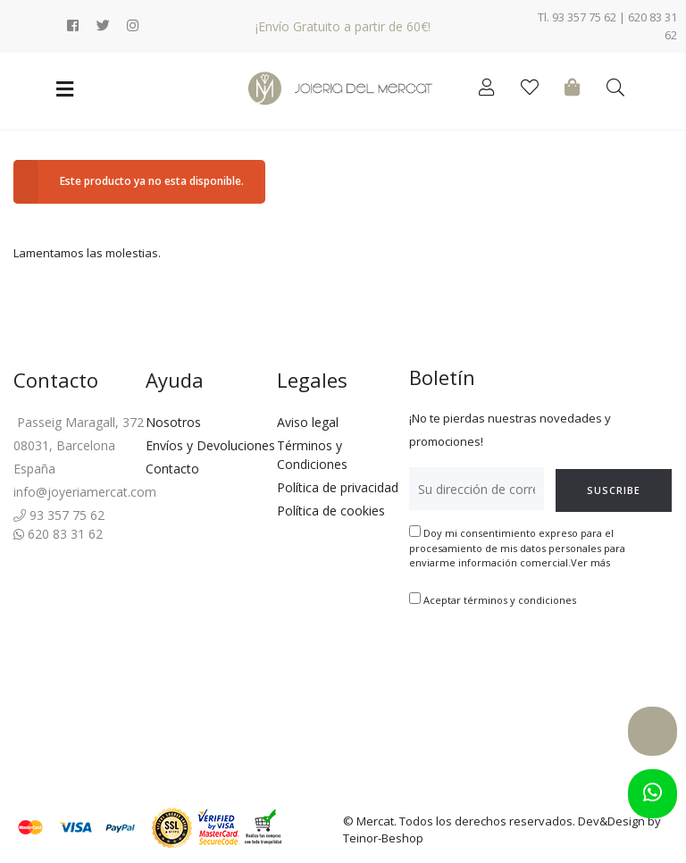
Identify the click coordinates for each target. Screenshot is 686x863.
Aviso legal (308, 422)
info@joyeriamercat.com (84, 491)
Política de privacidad (337, 487)
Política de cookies (331, 510)
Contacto (172, 468)
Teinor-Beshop (383, 838)
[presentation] (545, 664)
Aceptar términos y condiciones (499, 600)
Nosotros (173, 422)
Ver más (590, 562)
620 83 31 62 (58, 533)
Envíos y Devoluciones (210, 445)
